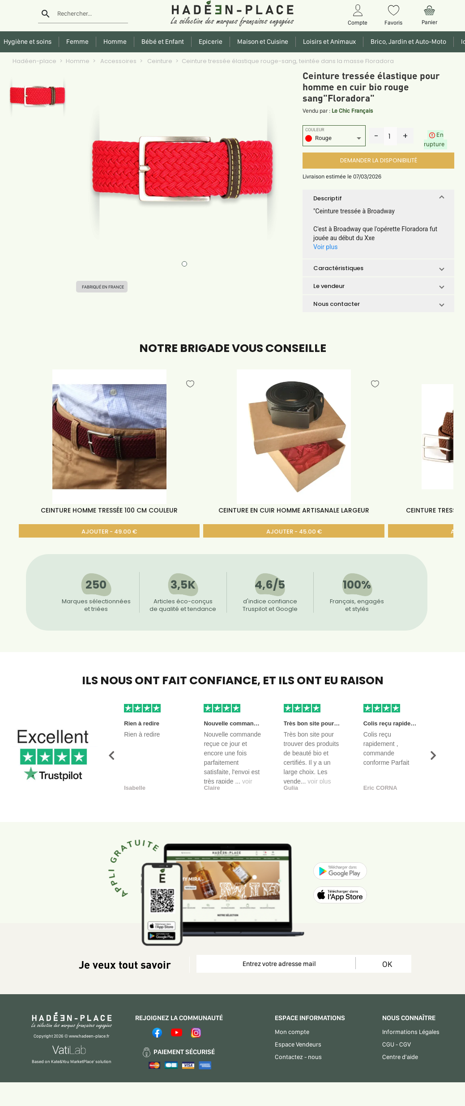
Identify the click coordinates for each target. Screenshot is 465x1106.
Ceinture (159, 61)
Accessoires (118, 61)
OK (387, 964)
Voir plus (325, 246)
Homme (78, 61)
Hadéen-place (34, 61)
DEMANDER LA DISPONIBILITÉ (378, 160)
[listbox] (334, 139)
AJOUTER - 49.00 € (109, 531)
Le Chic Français (352, 110)
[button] (378, 198)
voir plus (319, 781)
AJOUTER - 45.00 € (294, 531)
